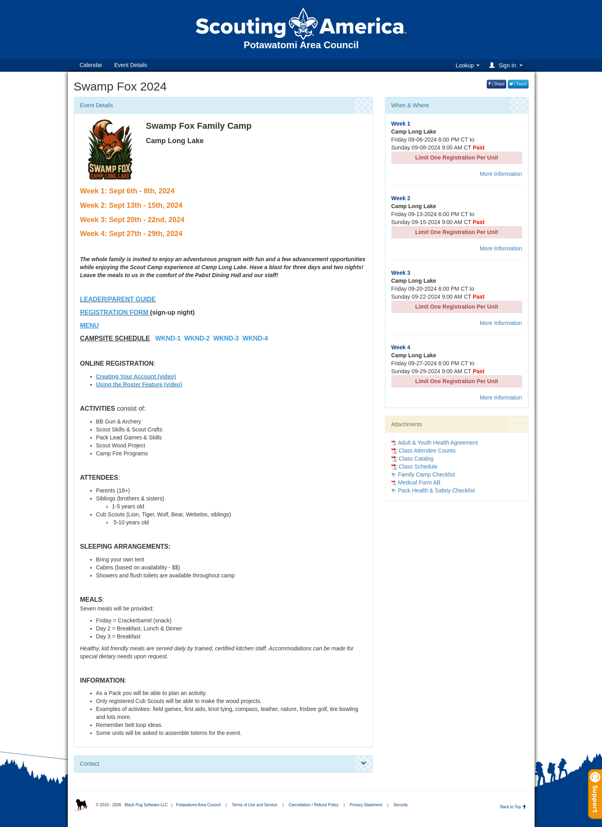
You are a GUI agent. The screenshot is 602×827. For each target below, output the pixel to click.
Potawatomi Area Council (198, 805)
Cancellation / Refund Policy (314, 805)
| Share (496, 84)
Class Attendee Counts (423, 450)
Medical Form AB (419, 482)
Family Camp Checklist (426, 474)
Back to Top (513, 807)
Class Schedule (414, 466)
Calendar (91, 65)
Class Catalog (412, 458)
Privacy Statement (366, 805)
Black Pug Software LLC (146, 805)
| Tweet (518, 84)
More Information (501, 174)
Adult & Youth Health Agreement (438, 442)
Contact (223, 764)
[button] (507, 65)
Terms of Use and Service (255, 805)
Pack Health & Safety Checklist (436, 490)
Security (400, 805)
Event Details (130, 65)
